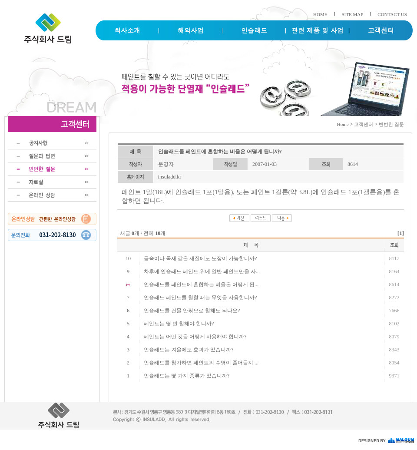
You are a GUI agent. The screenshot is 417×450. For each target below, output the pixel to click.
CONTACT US (392, 14)
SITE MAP (353, 14)
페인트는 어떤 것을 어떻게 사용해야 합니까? (195, 337)
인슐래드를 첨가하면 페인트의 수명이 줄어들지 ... (201, 363)
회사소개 (127, 30)
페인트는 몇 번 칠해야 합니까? (179, 324)
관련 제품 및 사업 (317, 30)
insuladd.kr (170, 177)
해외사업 (191, 30)
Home (343, 124)
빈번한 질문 (391, 124)
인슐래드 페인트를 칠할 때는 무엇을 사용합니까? (200, 297)
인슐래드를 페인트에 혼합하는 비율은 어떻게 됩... (201, 284)
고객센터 (381, 30)
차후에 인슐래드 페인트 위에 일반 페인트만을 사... (202, 271)
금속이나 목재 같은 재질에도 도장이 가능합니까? (200, 258)
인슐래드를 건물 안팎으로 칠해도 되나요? (192, 311)
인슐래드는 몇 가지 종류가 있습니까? (186, 376)
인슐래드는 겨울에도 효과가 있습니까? (188, 350)
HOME (320, 14)
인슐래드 (254, 30)
